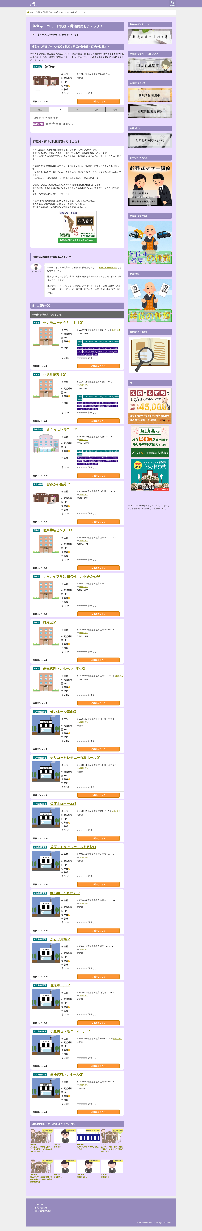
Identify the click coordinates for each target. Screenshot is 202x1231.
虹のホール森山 (61, 711)
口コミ (58, 109)
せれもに (152, 1223)
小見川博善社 (52, 374)
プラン (77, 109)
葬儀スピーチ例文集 (108, 267)
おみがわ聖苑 (56, 484)
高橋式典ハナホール (65, 1074)
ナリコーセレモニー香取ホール (73, 758)
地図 (115, 109)
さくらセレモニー (60, 429)
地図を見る (116, 330)
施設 (40, 109)
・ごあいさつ (39, 1204)
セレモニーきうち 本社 (61, 322)
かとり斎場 (58, 939)
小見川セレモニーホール (68, 1031)
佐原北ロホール (61, 804)
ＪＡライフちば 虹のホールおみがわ (70, 576)
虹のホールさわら (63, 893)
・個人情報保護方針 (42, 1211)
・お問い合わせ (40, 1207)
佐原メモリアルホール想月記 (71, 847)
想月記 (48, 622)
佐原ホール (58, 985)
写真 (96, 109)
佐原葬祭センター (56, 530)
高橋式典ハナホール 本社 (62, 668)
